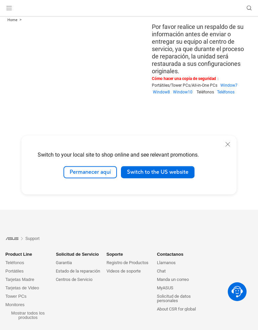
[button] (9, 8)
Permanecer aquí (90, 172)
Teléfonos (225, 92)
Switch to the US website (157, 172)
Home (12, 20)
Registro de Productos (127, 262)
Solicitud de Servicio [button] (77, 254)
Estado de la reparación (78, 271)
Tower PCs (16, 296)
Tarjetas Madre (19, 279)
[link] (129, 8)
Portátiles (14, 271)
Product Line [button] (18, 254)
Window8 (163, 92)
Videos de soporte (123, 271)
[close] (227, 144)
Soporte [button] (114, 254)
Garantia (64, 262)
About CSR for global (176, 309)
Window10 (185, 92)
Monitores (15, 304)
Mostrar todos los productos (28, 315)
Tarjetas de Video (22, 288)
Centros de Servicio (74, 279)
